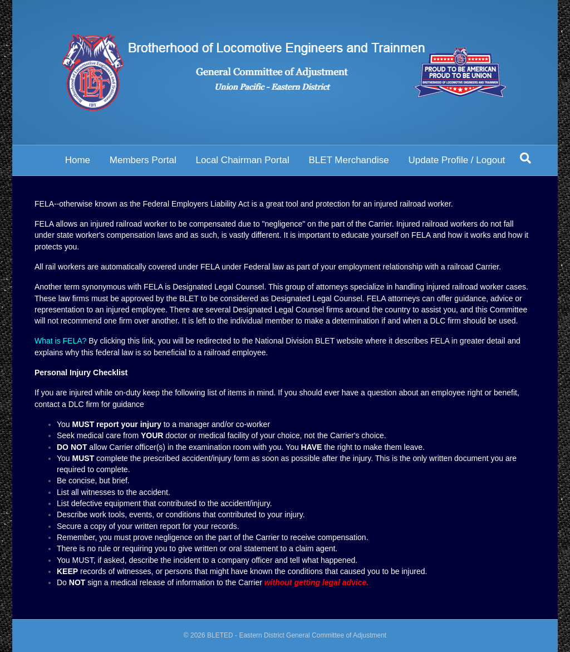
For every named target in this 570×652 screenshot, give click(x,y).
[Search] (525, 158)
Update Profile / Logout (456, 160)
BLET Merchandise (348, 160)
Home (77, 160)
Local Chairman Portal (242, 160)
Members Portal (143, 160)
